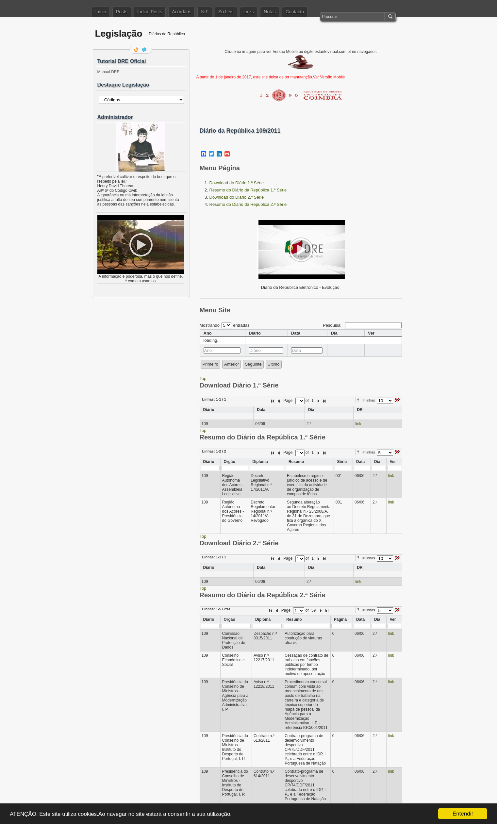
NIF (204, 11)
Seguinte (253, 364)
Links (248, 11)
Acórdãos (181, 11)
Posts (121, 11)
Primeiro (210, 364)
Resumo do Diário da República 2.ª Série (248, 204)
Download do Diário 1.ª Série (236, 182)
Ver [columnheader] (371, 333)
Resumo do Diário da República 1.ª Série (248, 190)
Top (203, 378)
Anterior (231, 364)
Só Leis (226, 11)
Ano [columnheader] (208, 333)
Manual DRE (108, 72)
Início (100, 11)
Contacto (295, 11)
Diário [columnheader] (255, 333)
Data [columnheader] (295, 333)
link (358, 423)
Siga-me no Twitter (144, 49)
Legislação (118, 33)
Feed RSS (136, 49)
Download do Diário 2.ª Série (236, 197)
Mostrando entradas (225, 325)
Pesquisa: (362, 325)
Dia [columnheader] (334, 333)
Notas (270, 11)
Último (274, 364)
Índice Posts (149, 11)
